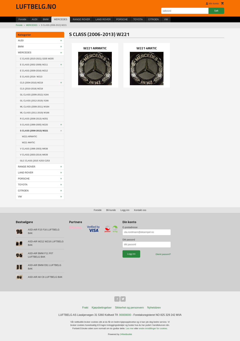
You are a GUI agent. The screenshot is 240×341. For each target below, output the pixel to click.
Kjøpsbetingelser (102, 307)
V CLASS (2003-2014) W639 (34, 154)
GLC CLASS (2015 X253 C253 (35, 160)
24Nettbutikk (126, 334)
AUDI (34, 19)
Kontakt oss (140, 210)
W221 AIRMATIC (29, 136)
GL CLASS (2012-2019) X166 (34, 100)
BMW (45, 19)
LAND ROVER (103, 19)
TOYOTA (137, 19)
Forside (22, 19)
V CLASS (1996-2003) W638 (34, 148)
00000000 (125, 314)
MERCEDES (60, 19)
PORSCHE (122, 19)
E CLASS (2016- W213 (31, 76)
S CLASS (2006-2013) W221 (34, 130)
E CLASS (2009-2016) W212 (34, 70)
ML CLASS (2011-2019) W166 (34, 112)
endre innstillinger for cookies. (153, 328)
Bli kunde (111, 210)
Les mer (130, 328)
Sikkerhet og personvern (129, 307)
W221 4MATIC (28, 142)
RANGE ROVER (81, 19)
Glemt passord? (163, 254)
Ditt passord (128, 239)
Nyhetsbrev (154, 307)
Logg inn (125, 210)
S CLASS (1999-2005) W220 (34, 124)
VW (166, 19)
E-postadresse (130, 227)
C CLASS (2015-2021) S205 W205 (37, 58)
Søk (216, 10)
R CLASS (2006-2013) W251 (34, 118)
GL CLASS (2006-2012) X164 (34, 94)
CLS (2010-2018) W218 (31, 88)
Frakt (85, 307)
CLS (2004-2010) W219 (31, 82)
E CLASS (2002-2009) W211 (34, 64)
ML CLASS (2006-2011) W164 (34, 106)
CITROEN (153, 19)
